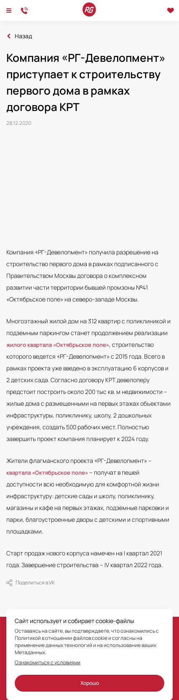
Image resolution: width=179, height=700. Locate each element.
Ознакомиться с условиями (47, 662)
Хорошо (89, 683)
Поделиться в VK (30, 582)
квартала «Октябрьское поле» (47, 472)
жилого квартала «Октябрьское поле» (57, 345)
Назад (23, 36)
